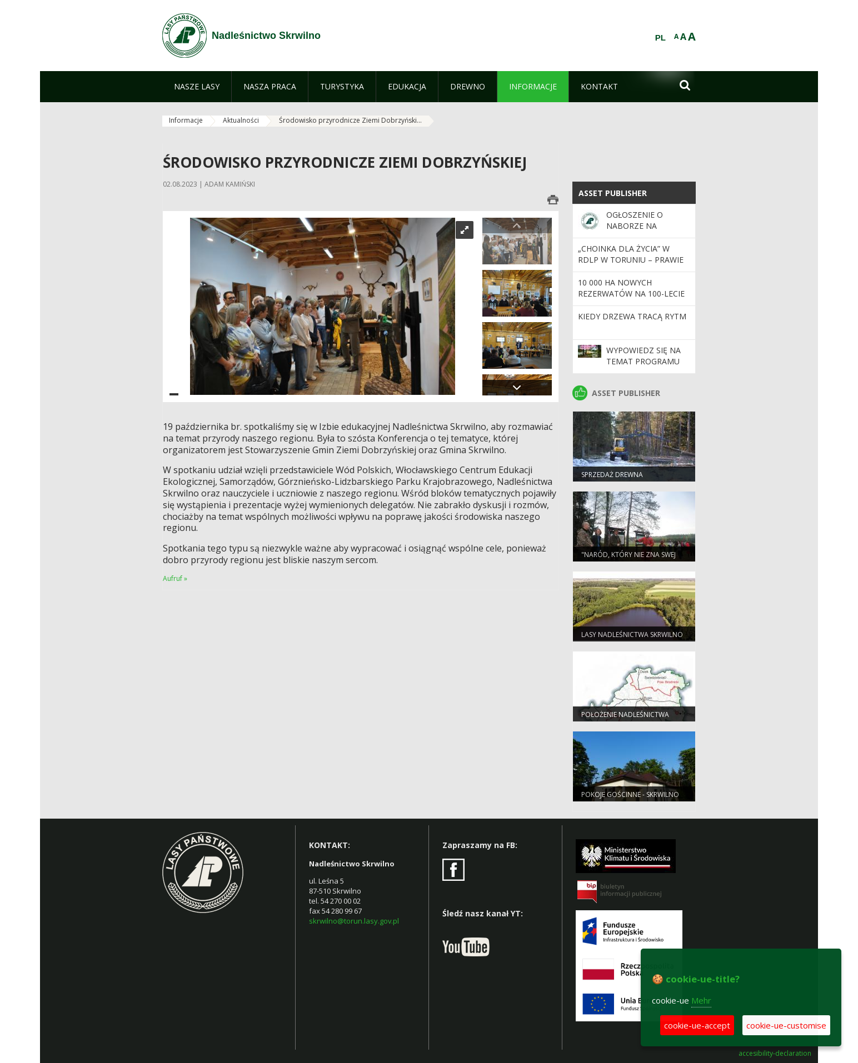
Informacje (186, 120)
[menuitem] (196, 86)
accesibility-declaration (775, 1053)
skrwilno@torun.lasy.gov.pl (354, 921)
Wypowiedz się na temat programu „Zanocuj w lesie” (643, 361)
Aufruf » (175, 578)
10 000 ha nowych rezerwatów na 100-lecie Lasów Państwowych (631, 293)
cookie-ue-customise (786, 1025)
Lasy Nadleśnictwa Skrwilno (632, 634)
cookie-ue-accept (697, 1025)
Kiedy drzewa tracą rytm (632, 316)
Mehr (701, 1000)
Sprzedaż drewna (612, 474)
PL (660, 37)
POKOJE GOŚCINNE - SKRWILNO (630, 794)
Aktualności (241, 120)
